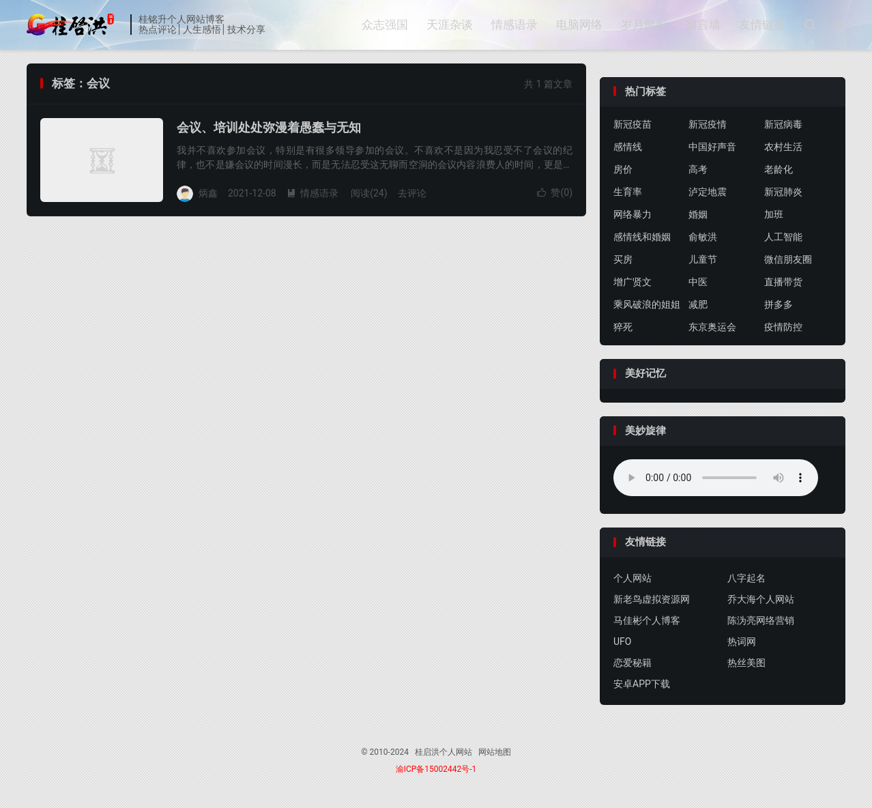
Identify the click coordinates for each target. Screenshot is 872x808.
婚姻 (698, 214)
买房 (623, 259)
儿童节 (702, 259)
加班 (773, 214)
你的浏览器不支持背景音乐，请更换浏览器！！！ (715, 477)
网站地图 (494, 752)
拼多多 (778, 304)
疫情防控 (783, 326)
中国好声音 (712, 146)
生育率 (627, 191)
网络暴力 (632, 214)
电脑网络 (579, 24)
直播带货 (783, 281)
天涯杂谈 (449, 24)
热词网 (741, 641)
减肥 (698, 304)
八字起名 (746, 578)
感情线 (627, 146)
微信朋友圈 (788, 259)
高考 (698, 169)
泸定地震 (707, 191)
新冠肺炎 (783, 191)
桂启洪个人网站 (75, 24)
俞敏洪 (702, 236)
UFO (622, 641)
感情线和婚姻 (642, 236)
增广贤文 (632, 281)
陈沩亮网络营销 (760, 620)
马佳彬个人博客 (646, 620)
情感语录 (514, 24)
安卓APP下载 (641, 683)
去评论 (412, 193)
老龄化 (778, 169)
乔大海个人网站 (760, 599)
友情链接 (762, 24)
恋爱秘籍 (632, 662)
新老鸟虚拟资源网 (651, 599)
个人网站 (632, 578)
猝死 (623, 326)
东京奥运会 (712, 326)
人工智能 (783, 236)
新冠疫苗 (632, 124)
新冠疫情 (707, 124)
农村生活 (783, 146)
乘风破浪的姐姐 (646, 304)
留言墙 (703, 24)
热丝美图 (746, 662)
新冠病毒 (783, 124)
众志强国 (385, 24)
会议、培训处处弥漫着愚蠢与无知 (269, 127)
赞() (554, 192)
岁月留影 (644, 24)
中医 (698, 281)
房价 (623, 169)
